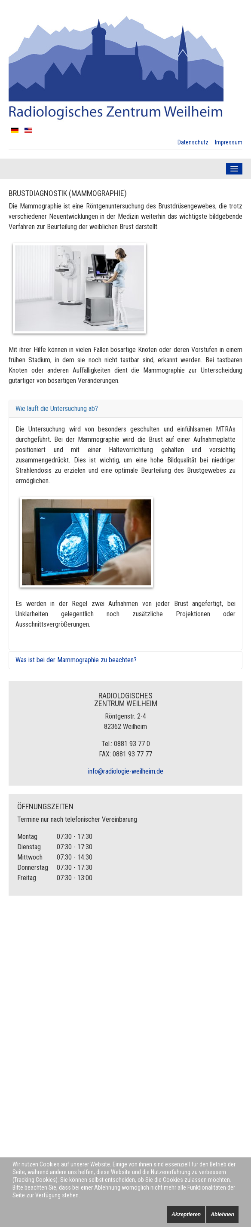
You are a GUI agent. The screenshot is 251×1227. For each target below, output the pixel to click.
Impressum (228, 142)
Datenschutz (193, 142)
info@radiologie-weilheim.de (125, 771)
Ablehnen (222, 1215)
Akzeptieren (186, 1215)
